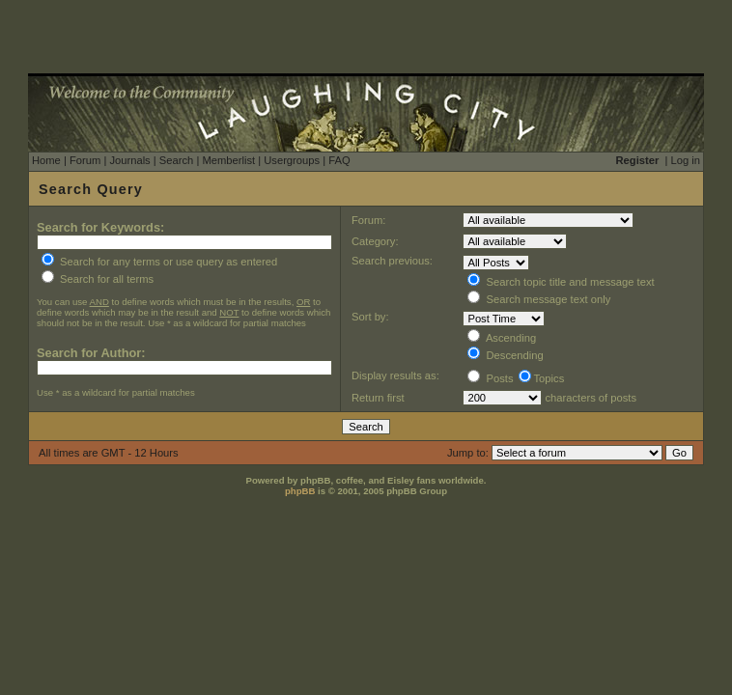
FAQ (339, 160)
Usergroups (292, 160)
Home (46, 160)
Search (176, 160)
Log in (685, 160)
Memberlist (228, 160)
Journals (129, 160)
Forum (85, 160)
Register (638, 160)
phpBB (300, 491)
